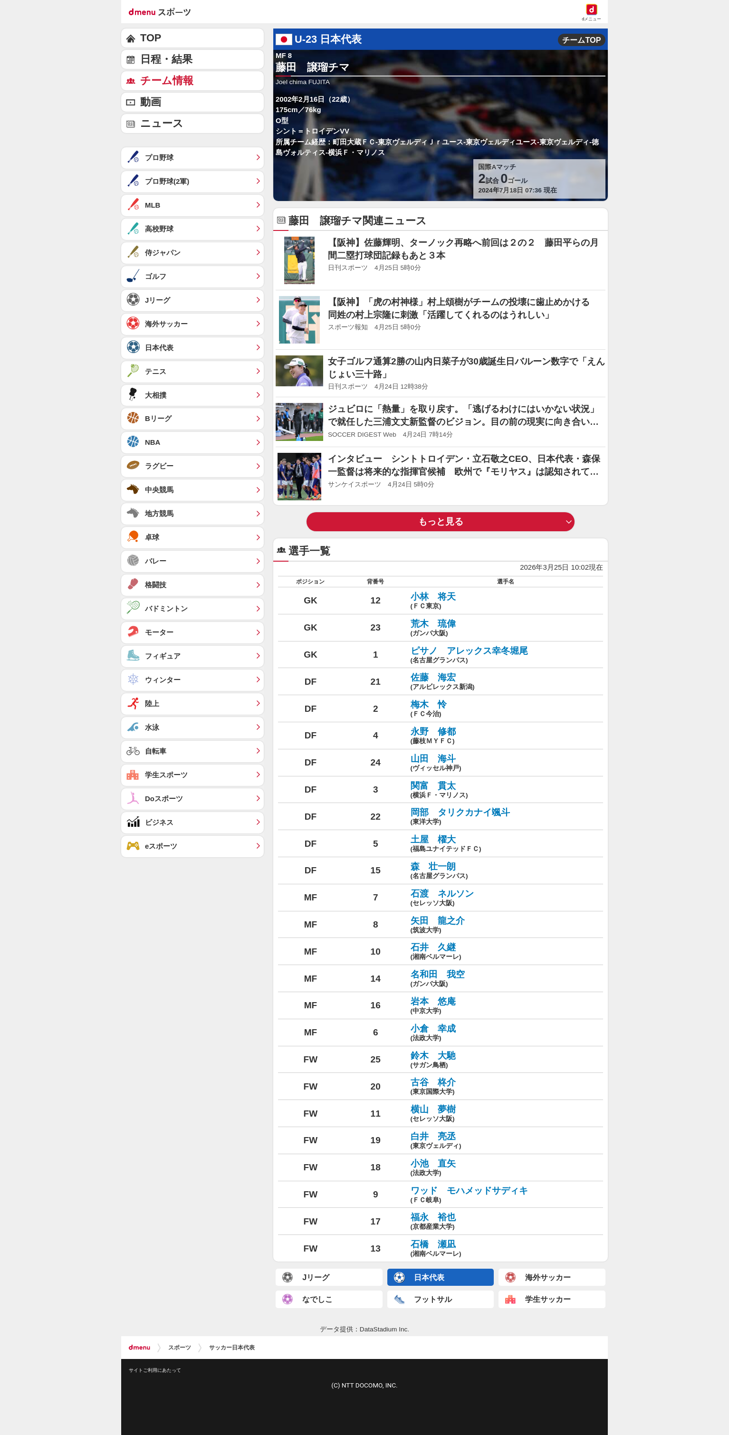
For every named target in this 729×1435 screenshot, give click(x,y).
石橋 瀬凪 (506, 1249)
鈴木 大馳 (506, 1061)
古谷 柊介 (506, 1087)
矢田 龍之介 (506, 926)
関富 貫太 (506, 791)
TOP (150, 38)
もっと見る (440, 521)
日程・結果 (166, 59)
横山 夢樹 (506, 1114)
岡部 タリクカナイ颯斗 (506, 817)
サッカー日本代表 (232, 1347)
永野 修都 (506, 736)
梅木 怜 (506, 709)
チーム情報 (166, 80)
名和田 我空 (506, 979)
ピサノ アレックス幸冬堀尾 (506, 656)
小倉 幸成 (506, 1033)
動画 (150, 102)
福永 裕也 (506, 1222)
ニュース (161, 123)
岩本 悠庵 (506, 1006)
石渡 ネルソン (506, 899)
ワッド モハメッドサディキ (506, 1195)
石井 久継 (506, 952)
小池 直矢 (506, 1168)
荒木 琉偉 (506, 629)
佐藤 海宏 (506, 682)
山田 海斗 (506, 764)
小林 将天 (506, 602)
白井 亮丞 (506, 1141)
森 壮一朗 (506, 871)
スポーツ (179, 1347)
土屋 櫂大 (506, 844)
